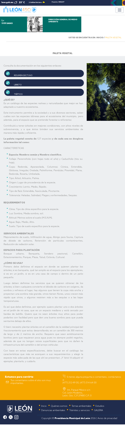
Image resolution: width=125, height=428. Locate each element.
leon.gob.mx (7, 2)
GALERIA (98, 410)
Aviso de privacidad (107, 418)
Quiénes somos (59, 406)
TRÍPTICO (18, 94)
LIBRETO (18, 85)
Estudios (100, 406)
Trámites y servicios (79, 410)
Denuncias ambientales (53, 410)
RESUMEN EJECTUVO (23, 75)
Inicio (44, 406)
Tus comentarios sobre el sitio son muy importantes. (31, 382)
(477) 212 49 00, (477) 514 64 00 (79, 382)
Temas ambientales (81, 406)
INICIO (99, 38)
